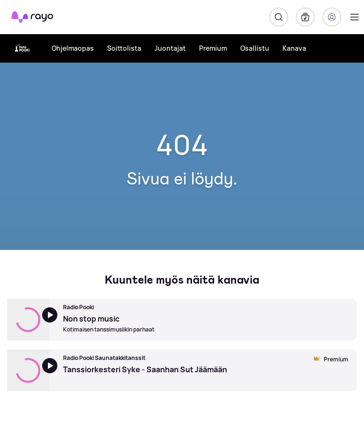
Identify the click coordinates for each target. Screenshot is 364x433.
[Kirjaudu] (331, 17)
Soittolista (124, 48)
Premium (213, 48)
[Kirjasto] (305, 17)
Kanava (294, 48)
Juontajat (170, 48)
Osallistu (254, 48)
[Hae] (278, 17)
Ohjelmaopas (73, 48)
